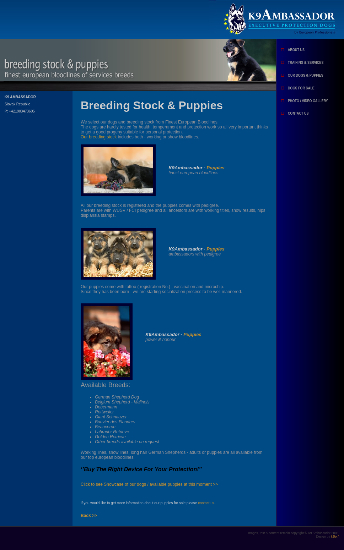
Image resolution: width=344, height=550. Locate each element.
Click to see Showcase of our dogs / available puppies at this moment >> (149, 484)
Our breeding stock (99, 136)
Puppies (215, 167)
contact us (206, 503)
